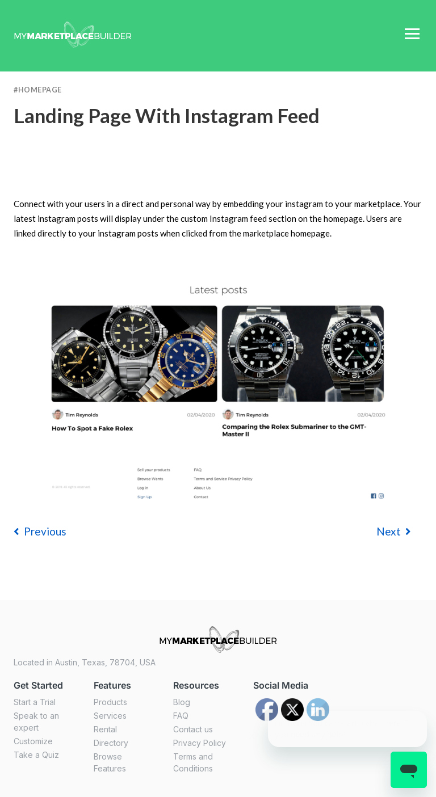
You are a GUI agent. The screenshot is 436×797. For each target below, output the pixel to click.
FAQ (180, 715)
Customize (33, 741)
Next (393, 531)
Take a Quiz (36, 755)
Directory (111, 743)
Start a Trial (35, 702)
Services (110, 715)
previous (40, 531)
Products (110, 702)
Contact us (193, 729)
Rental (105, 729)
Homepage (40, 90)
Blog (181, 702)
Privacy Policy (199, 743)
